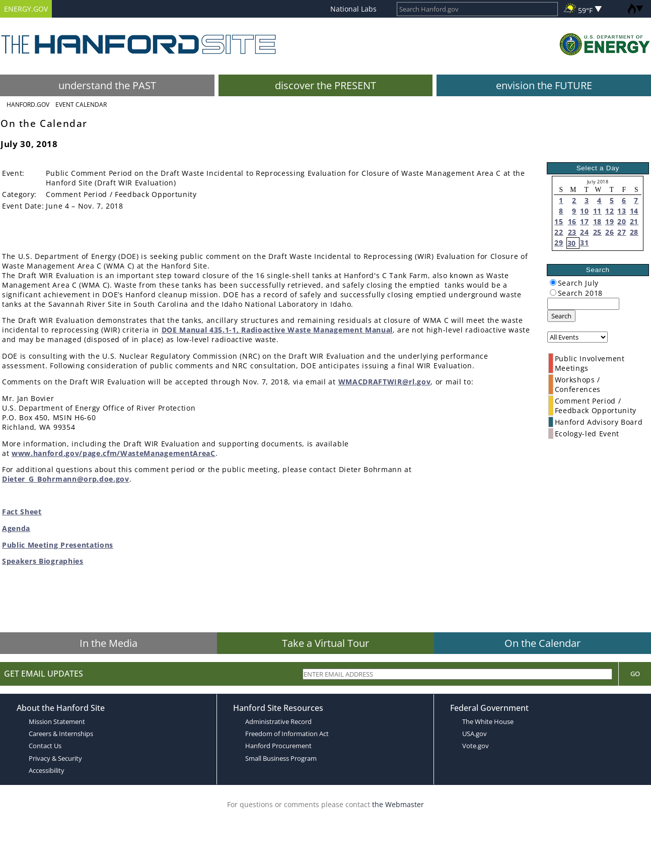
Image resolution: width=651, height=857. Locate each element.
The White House (488, 721)
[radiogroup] (553, 282)
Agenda (16, 528)
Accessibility (46, 770)
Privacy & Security (55, 758)
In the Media (108, 643)
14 (634, 211)
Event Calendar (81, 104)
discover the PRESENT (325, 85)
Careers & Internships (61, 733)
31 (584, 242)
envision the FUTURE (544, 85)
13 (621, 211)
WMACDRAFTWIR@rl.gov (384, 381)
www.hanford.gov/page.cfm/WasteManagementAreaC (113, 453)
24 (584, 232)
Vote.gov (475, 745)
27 (621, 232)
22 (558, 232)
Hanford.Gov (28, 104)
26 (609, 232)
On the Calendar (542, 643)
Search (561, 315)
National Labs (353, 9)
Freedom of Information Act (287, 733)
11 (597, 211)
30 (571, 243)
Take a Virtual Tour (325, 643)
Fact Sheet (22, 511)
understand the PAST (107, 85)
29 (558, 242)
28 (634, 232)
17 (584, 221)
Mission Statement (57, 721)
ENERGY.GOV (26, 9)
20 (621, 221)
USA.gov (474, 733)
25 (597, 232)
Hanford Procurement (278, 745)
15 (558, 221)
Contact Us (45, 745)
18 (597, 221)
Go (635, 673)
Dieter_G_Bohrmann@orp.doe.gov (65, 479)
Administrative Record (278, 721)
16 (572, 221)
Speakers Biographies (43, 561)
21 (634, 221)
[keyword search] (583, 304)
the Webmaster (398, 804)
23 (572, 232)
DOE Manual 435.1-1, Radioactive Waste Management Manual (277, 330)
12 (609, 211)
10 (584, 211)
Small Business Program (281, 758)
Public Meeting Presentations (57, 545)
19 (609, 221)
